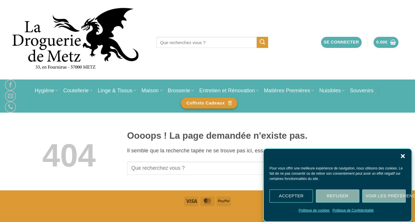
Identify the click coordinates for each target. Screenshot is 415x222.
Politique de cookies (314, 210)
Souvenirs (362, 90)
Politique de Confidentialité (353, 210)
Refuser (338, 195)
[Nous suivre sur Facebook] (10, 85)
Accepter (291, 195)
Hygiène (46, 90)
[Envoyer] (262, 42)
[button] (403, 156)
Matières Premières (289, 90)
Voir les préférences (385, 195)
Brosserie (181, 90)
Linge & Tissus (117, 90)
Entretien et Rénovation (229, 90)
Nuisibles (332, 90)
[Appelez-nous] (10, 107)
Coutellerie (77, 90)
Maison (151, 90)
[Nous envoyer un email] (10, 96)
